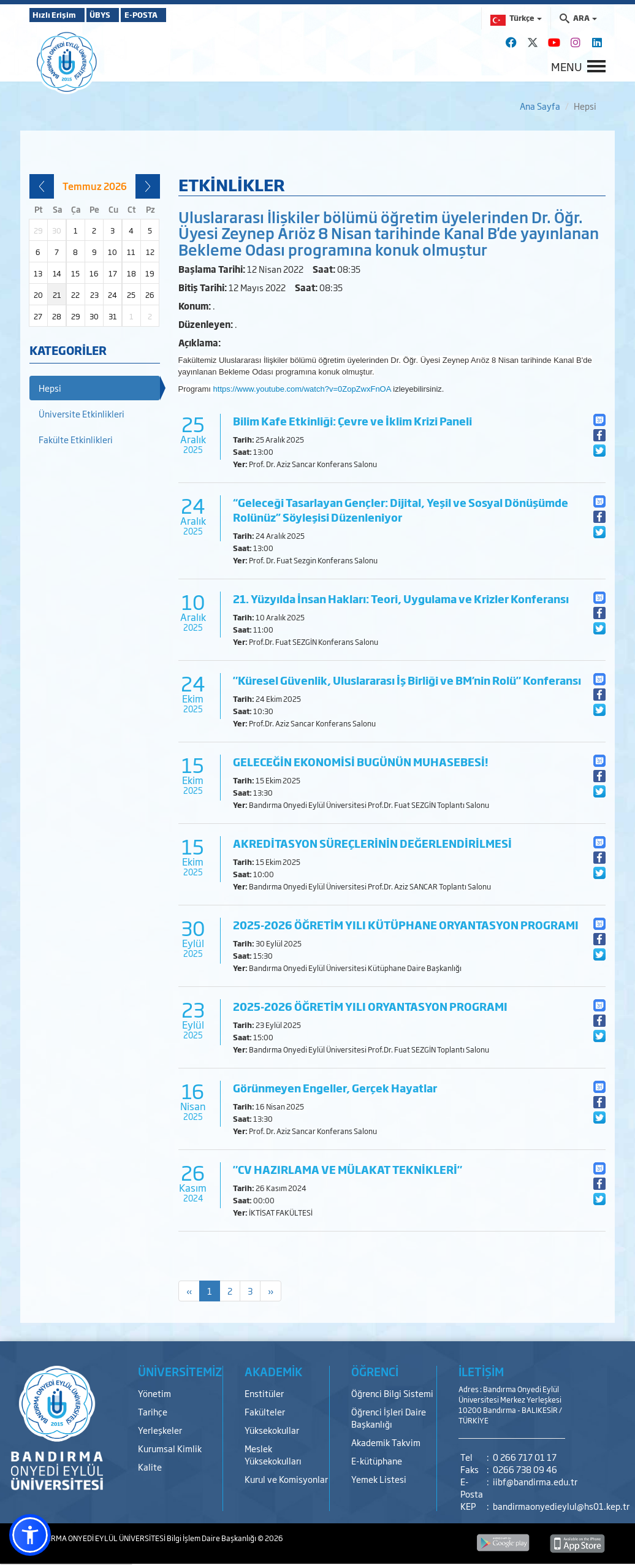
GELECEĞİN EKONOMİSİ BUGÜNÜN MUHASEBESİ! (361, 761)
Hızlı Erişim (60, 14)
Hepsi (50, 387)
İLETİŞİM (481, 1371)
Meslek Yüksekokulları (273, 1454)
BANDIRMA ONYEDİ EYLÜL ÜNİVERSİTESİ (98, 1538)
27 (38, 316)
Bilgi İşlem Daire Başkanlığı (212, 1538)
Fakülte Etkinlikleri (76, 439)
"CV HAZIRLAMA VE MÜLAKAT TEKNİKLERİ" (347, 1169)
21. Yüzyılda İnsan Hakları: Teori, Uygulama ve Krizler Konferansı (401, 598)
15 (75, 273)
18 (131, 273)
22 (75, 294)
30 (94, 316)
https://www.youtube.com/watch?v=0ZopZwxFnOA (302, 389)
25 (131, 294)
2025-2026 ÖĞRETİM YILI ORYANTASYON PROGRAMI (370, 1006)
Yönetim (154, 1393)
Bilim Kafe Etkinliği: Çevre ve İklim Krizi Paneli (352, 420)
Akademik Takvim (385, 1442)
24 (112, 294)
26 (149, 294)
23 (94, 294)
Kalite (150, 1466)
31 (112, 316)
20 (38, 294)
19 (149, 273)
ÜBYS (119, 14)
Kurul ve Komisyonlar (286, 1478)
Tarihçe (152, 1411)
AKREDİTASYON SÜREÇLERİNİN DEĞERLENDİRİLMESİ (372, 843)
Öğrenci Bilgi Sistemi (392, 1393)
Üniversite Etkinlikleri (81, 413)
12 (150, 251)
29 (75, 316)
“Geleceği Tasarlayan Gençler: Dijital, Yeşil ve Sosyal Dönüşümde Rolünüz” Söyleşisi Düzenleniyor (400, 510)
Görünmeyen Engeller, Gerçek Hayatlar (335, 1087)
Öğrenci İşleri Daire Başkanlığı (388, 1417)
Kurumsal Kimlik (170, 1448)
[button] (30, 1535)
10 (112, 251)
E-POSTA (176, 14)
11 (131, 251)
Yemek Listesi (378, 1478)
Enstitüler (264, 1393)
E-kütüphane (376, 1460)
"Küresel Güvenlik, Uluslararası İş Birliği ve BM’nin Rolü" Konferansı (407, 680)
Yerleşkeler (160, 1429)
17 (112, 273)
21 (57, 294)
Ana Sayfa (540, 105)
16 (94, 273)
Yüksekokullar (272, 1429)
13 (38, 273)
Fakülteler (265, 1411)
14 (57, 273)
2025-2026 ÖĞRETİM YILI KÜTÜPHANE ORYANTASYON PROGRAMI (406, 924)
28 (56, 316)
